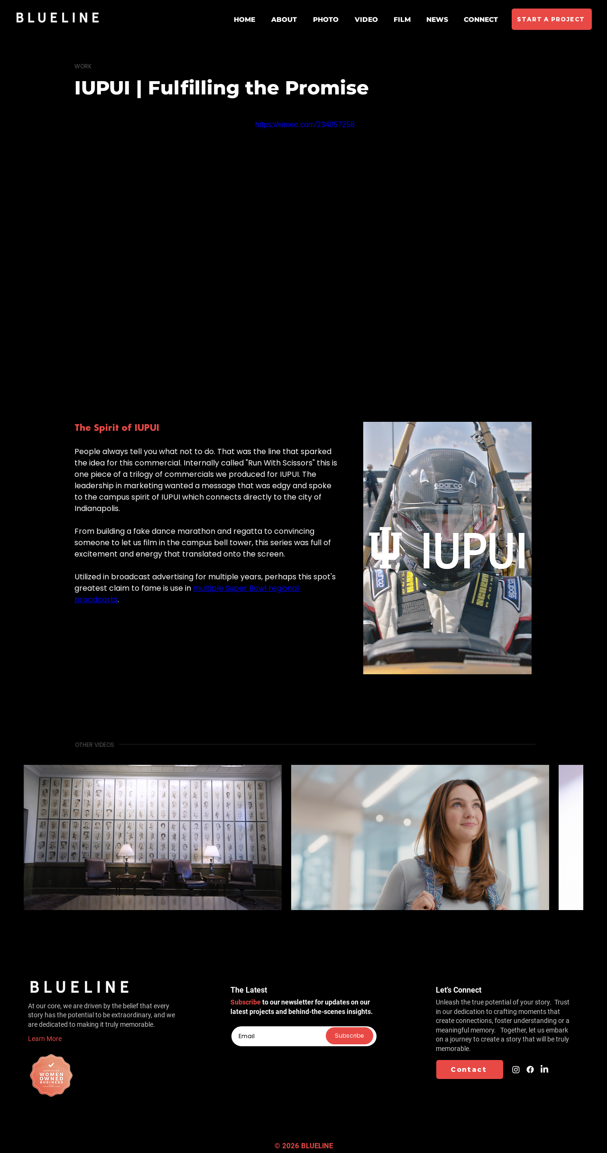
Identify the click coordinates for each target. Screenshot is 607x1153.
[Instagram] (516, 1069)
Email (238, 1022)
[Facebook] (530, 1069)
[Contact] (469, 1069)
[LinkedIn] (544, 1069)
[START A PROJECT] (552, 19)
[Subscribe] (349, 1035)
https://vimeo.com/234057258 (305, 125)
